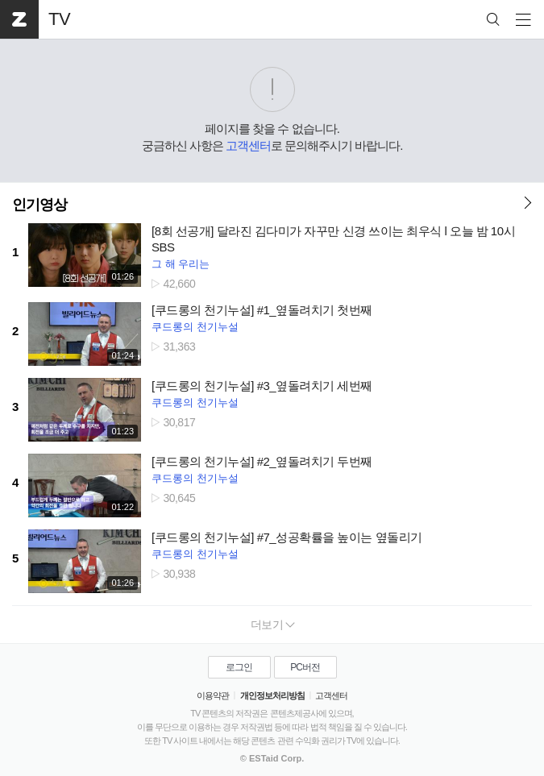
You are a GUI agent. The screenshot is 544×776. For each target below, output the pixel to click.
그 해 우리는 (181, 264)
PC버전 (305, 667)
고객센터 (248, 145)
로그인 (239, 667)
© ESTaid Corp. (272, 758)
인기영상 (39, 205)
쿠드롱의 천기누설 (195, 327)
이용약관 (213, 695)
